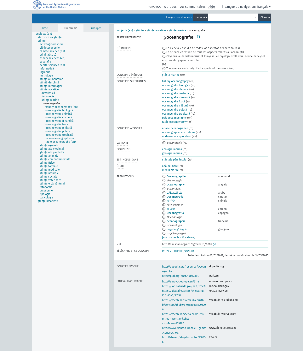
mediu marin (170, 170)
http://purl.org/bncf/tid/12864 (180, 276)
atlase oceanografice (175, 128)
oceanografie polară (174, 109)
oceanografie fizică (173, 101)
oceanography (176, 184)
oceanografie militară (175, 105)
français (262, 7)
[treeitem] (45, 34)
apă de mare (170, 166)
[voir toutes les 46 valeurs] (178, 237)
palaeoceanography (174, 117)
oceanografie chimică (175, 89)
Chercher (265, 17)
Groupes (96, 28)
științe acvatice (156, 30)
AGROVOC (154, 7)
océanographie (176, 221)
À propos (170, 7)
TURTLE (178, 251)
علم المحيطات (175, 192)
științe (140, 30)
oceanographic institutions (178, 132)
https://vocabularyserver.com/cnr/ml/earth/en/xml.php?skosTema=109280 (183, 318)
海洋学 (171, 201)
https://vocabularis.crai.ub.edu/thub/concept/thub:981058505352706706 (184, 305)
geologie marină (172, 153)
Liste (45, 28)
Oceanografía (175, 213)
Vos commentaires (192, 7)
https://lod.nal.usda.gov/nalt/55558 (184, 286)
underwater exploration (176, 136)
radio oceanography (174, 122)
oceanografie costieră (175, 93)
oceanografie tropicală (176, 113)
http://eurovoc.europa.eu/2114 (180, 281)
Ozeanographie (176, 176)
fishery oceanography (175, 81)
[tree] (70, 191)
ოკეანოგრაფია (176, 229)
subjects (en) (125, 30)
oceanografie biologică (176, 85)
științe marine (177, 30)
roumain (200, 17)
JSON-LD (189, 251)
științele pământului (174, 159)
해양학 (171, 209)
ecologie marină (172, 149)
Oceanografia (175, 196)
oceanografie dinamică (176, 97)
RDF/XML (167, 251)
